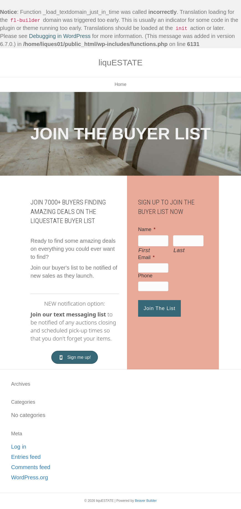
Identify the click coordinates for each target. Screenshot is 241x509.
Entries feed (26, 457)
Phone (145, 275)
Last (178, 250)
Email (146, 257)
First (144, 250)
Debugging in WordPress (60, 36)
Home (120, 84)
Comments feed (30, 467)
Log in (18, 447)
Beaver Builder (146, 501)
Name (147, 229)
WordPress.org (29, 477)
